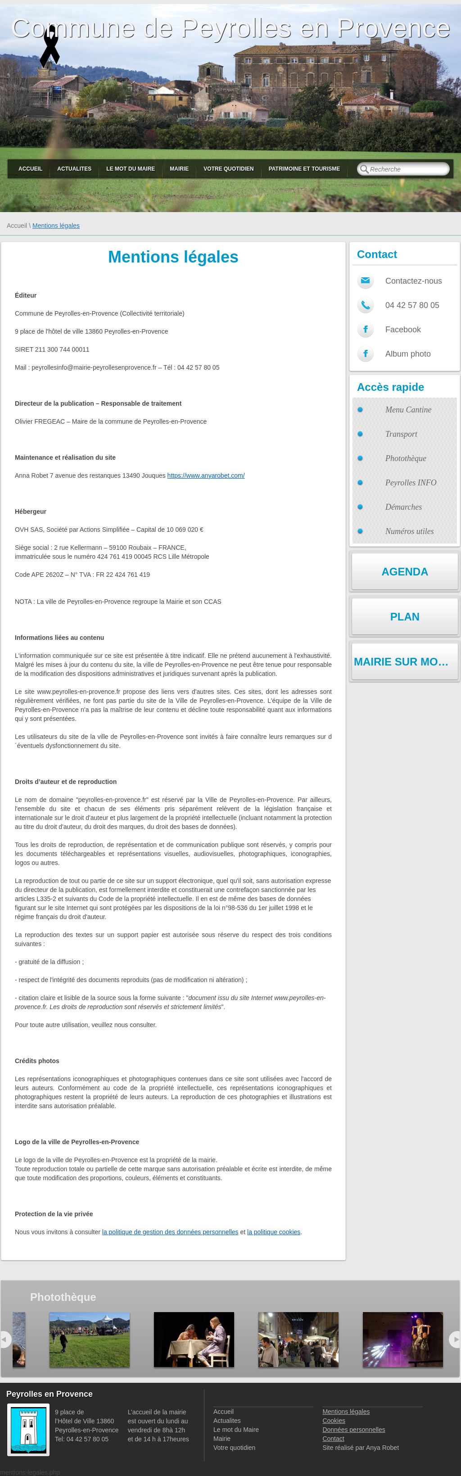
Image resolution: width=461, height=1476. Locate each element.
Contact (333, 1438)
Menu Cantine (408, 409)
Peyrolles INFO (411, 482)
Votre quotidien (228, 169)
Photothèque (405, 458)
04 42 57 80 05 (412, 305)
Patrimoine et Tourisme (304, 169)
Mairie (179, 169)
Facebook (403, 329)
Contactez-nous (413, 280)
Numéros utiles (409, 531)
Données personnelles (353, 1429)
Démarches (403, 507)
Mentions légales (346, 1411)
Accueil (30, 169)
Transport (401, 434)
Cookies (333, 1420)
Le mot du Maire (130, 169)
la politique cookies (273, 1232)
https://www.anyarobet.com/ (206, 475)
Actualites (74, 169)
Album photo (408, 353)
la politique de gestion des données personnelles (170, 1232)
